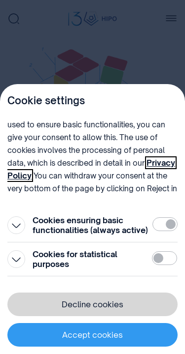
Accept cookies (92, 335)
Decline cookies (92, 304)
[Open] (16, 225)
